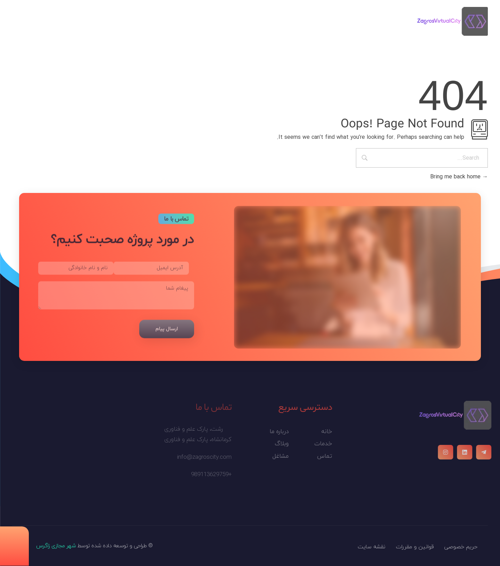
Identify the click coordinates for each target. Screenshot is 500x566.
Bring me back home (459, 176)
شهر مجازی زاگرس (56, 546)
